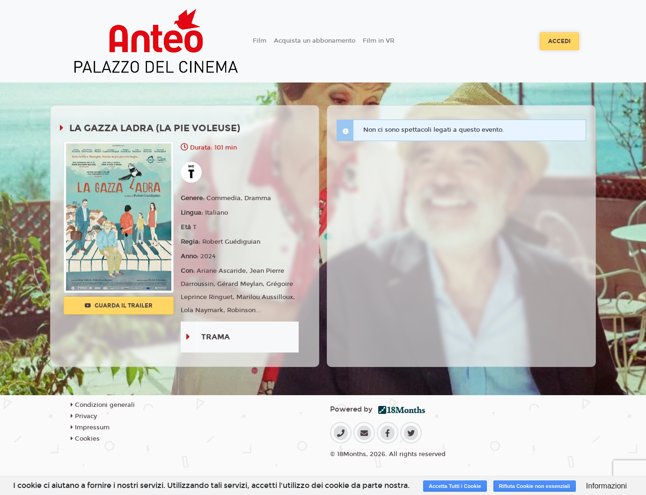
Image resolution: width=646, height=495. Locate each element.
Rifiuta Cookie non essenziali (534, 486)
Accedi (559, 41)
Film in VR (378, 41)
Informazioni (606, 486)
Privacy (84, 416)
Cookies (85, 438)
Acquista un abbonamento (314, 41)
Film (259, 41)
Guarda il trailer (119, 305)
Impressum (90, 427)
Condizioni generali (103, 405)
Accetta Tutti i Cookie (455, 486)
